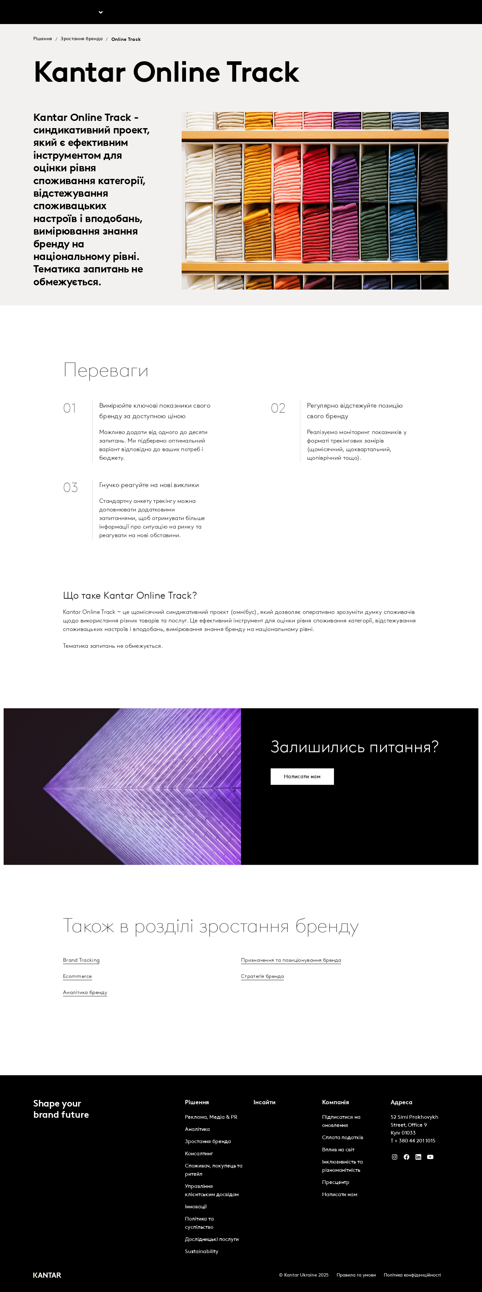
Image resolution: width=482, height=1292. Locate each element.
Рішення (42, 39)
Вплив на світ (338, 1150)
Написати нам (339, 1194)
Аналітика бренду (85, 1011)
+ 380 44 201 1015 (415, 1141)
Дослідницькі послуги (212, 1239)
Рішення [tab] (86, 12)
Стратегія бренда (262, 994)
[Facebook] (406, 1158)
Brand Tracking (81, 978)
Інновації (196, 1207)
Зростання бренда (82, 39)
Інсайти (137, 12)
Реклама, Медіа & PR (211, 1117)
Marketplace (185, 12)
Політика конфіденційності (412, 1275)
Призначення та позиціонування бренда (291, 978)
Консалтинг (199, 1154)
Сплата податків (342, 1137)
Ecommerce (77, 994)
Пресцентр (335, 1182)
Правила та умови (356, 1275)
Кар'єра (370, 12)
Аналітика (197, 1129)
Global (427, 12)
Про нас (343, 12)
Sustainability (201, 1251)
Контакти (399, 12)
